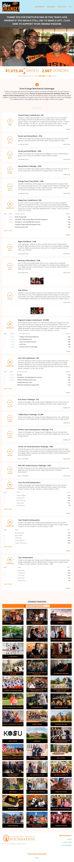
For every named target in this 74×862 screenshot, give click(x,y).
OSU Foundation (66, 845)
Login (37, 857)
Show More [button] (8, 231)
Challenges (51, 7)
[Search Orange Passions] (38, 605)
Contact (69, 839)
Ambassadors (39, 7)
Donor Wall (62, 7)
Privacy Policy (67, 842)
